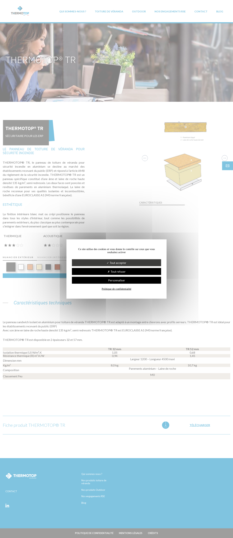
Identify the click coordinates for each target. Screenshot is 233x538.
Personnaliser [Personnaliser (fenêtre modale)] (116, 280)
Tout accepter (116, 262)
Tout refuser (117, 271)
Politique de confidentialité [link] (116, 288)
